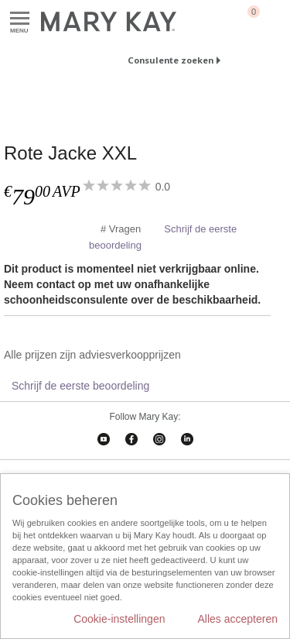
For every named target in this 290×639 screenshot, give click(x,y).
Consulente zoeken (170, 60)
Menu (19, 19)
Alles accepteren (237, 619)
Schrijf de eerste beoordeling (80, 386)
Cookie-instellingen (119, 619)
